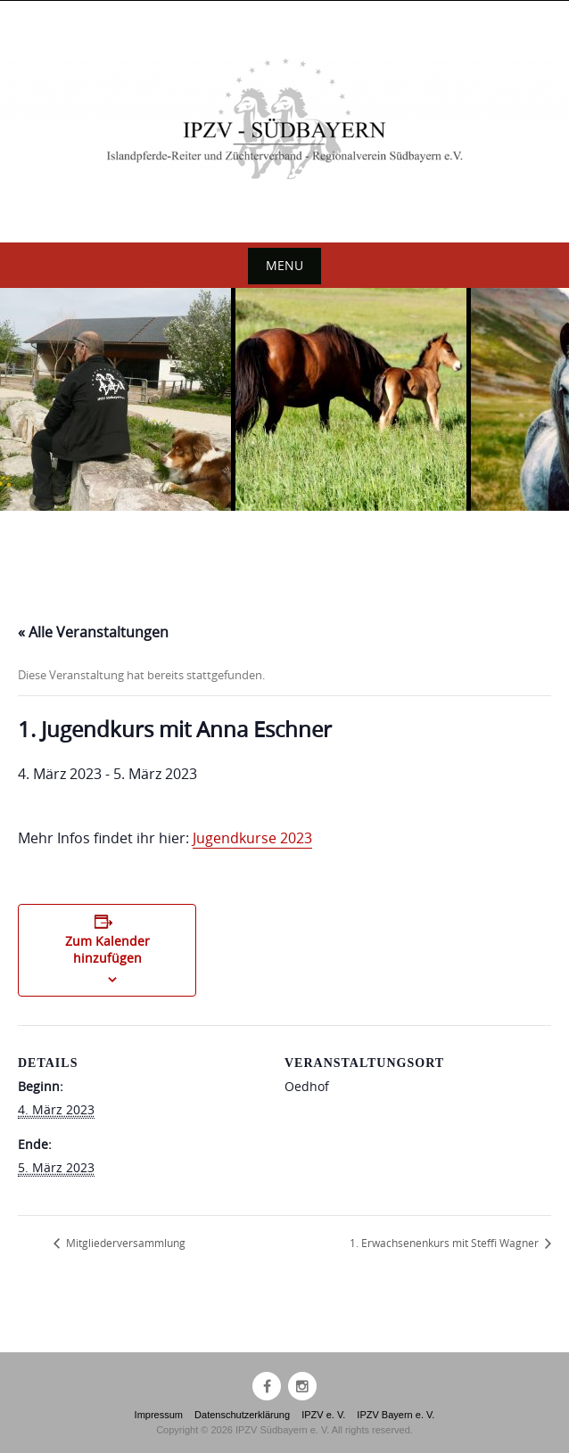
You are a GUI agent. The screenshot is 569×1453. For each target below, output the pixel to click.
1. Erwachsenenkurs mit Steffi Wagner (445, 1242)
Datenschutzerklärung (242, 1414)
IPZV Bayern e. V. (395, 1414)
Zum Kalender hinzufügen (107, 949)
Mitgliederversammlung (124, 1242)
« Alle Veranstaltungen (93, 632)
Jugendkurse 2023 (252, 838)
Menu (284, 265)
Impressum (159, 1414)
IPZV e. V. (323, 1414)
